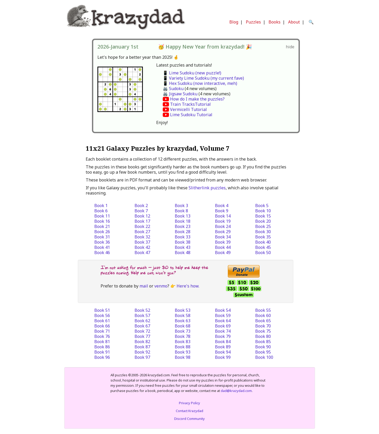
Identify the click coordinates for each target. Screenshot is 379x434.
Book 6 (101, 211)
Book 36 (102, 242)
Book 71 (102, 331)
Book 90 (263, 347)
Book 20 (263, 221)
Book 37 (142, 242)
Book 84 (223, 341)
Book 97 (142, 357)
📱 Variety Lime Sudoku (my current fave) (203, 78)
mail (143, 286)
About (294, 22)
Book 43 (182, 247)
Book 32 (142, 237)
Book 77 (142, 336)
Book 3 (181, 205)
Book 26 (102, 231)
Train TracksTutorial (190, 104)
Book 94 (223, 352)
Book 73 (182, 331)
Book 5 (262, 205)
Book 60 (263, 315)
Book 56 (102, 315)
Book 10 (263, 211)
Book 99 (223, 357)
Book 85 (263, 341)
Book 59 (223, 315)
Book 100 (264, 357)
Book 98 (182, 357)
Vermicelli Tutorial (188, 109)
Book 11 (102, 216)
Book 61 (102, 321)
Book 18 (182, 221)
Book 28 (182, 231)
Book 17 (142, 221)
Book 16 (102, 221)
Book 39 (223, 242)
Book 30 (263, 231)
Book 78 (182, 336)
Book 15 (263, 216)
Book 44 (223, 247)
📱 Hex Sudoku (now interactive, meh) (200, 83)
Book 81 (102, 341)
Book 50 (263, 252)
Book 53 (182, 310)
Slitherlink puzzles (207, 188)
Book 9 (221, 211)
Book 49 (223, 252)
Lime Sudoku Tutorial (191, 115)
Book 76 (102, 336)
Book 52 (142, 310)
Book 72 (142, 331)
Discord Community (189, 418)
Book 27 (142, 231)
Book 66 (102, 326)
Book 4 (221, 205)
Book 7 (141, 211)
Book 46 (102, 252)
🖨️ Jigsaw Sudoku (180, 94)
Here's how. (188, 286)
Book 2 (141, 205)
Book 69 (223, 326)
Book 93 (182, 352)
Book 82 (142, 341)
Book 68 (182, 326)
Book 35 (263, 237)
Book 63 (182, 321)
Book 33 (182, 237)
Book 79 (223, 336)
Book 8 (181, 211)
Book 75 (263, 331)
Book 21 (102, 226)
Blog (233, 22)
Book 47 (142, 252)
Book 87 (142, 347)
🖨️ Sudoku (173, 88)
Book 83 (182, 341)
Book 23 (182, 226)
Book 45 (263, 247)
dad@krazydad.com (236, 390)
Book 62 (142, 321)
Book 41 (102, 247)
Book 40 (263, 242)
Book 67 (142, 326)
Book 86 (102, 347)
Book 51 (102, 310)
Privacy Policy (189, 403)
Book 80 (263, 336)
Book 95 (263, 352)
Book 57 (142, 315)
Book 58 (182, 315)
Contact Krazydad (189, 410)
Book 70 (263, 326)
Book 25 (263, 226)
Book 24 (223, 226)
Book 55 (263, 310)
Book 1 (101, 205)
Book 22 (142, 226)
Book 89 (223, 347)
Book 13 (182, 216)
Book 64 (223, 321)
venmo (160, 286)
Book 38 (182, 242)
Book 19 (223, 221)
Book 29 (223, 231)
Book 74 (223, 331)
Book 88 (182, 347)
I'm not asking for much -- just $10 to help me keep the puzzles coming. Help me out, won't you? (154, 270)
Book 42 (142, 247)
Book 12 (142, 216)
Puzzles (253, 22)
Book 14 (223, 216)
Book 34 (223, 237)
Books (275, 22)
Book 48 (182, 252)
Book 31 (102, 237)
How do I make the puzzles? (197, 99)
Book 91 (102, 352)
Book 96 (102, 357)
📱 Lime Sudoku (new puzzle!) (192, 73)
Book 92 (142, 352)
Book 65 (263, 321)
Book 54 (223, 310)
